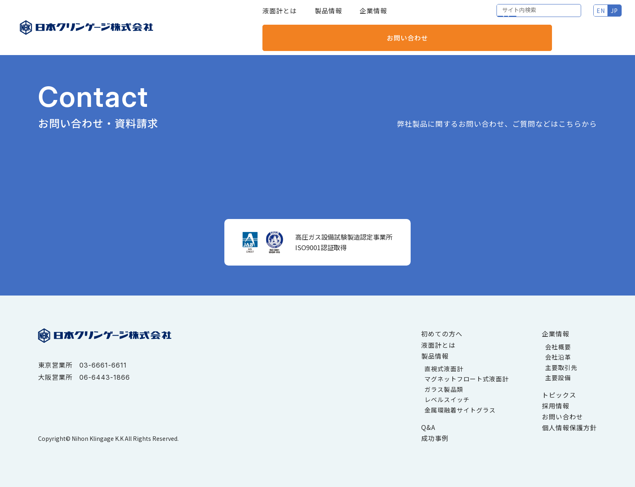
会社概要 (558, 346)
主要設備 (558, 377)
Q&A (428, 427)
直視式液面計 (443, 368)
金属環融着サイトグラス (460, 410)
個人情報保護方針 (569, 427)
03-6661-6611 (103, 365)
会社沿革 (558, 357)
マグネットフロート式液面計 (466, 378)
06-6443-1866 (104, 377)
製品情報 (328, 16)
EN (511, 16)
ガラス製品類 (443, 389)
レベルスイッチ (447, 399)
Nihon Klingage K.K (98, 438)
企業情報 (373, 16)
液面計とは (279, 16)
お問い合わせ (587, 16)
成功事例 (435, 438)
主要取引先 (561, 367)
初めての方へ (441, 333)
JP (525, 16)
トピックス (559, 395)
